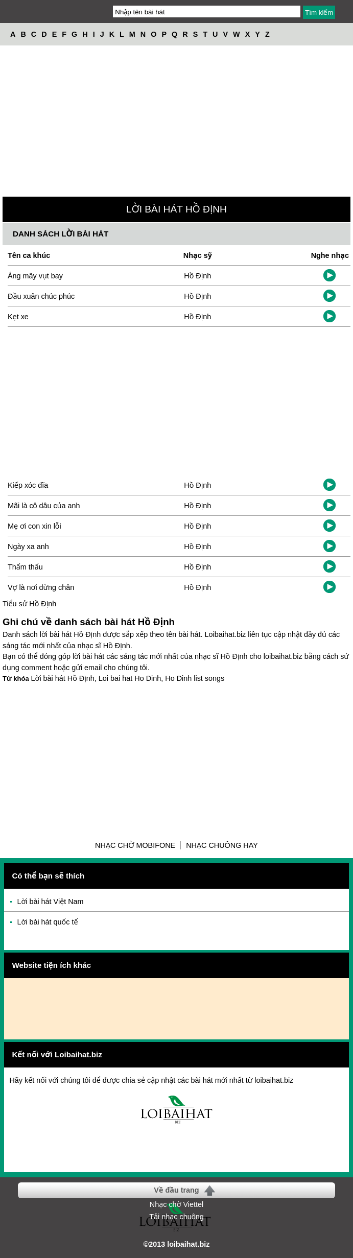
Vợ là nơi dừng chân (41, 587)
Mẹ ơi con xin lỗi (34, 526)
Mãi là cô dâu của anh (44, 506)
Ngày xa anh (28, 546)
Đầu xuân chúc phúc (41, 296)
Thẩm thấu (25, 567)
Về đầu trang (176, 1190)
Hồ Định (197, 276)
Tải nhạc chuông (176, 1217)
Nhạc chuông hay (222, 845)
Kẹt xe (18, 317)
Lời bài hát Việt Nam (50, 901)
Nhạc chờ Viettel (176, 1204)
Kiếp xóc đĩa (28, 485)
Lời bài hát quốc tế (47, 922)
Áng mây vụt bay (35, 276)
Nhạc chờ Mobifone (135, 845)
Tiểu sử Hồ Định (29, 604)
